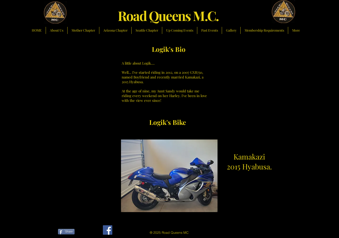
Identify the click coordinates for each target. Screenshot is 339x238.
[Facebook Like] (87, 232)
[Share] (66, 231)
